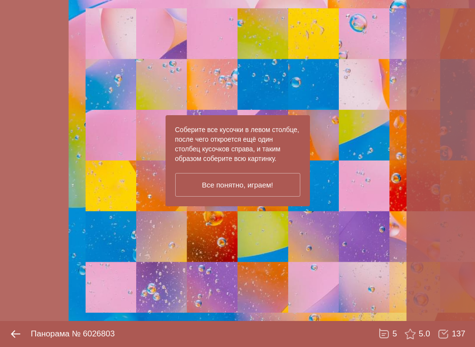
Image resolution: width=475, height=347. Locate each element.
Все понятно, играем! (237, 185)
